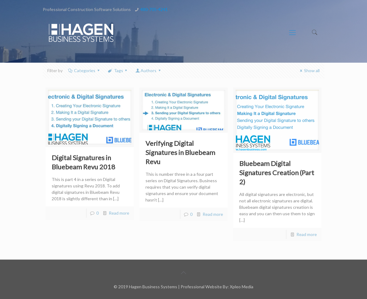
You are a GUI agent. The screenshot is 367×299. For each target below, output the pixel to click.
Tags (118, 70)
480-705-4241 (154, 9)
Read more (119, 213)
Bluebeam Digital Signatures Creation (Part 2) (276, 172)
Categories (84, 70)
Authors (148, 70)
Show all (309, 70)
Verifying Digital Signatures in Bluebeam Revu (180, 152)
